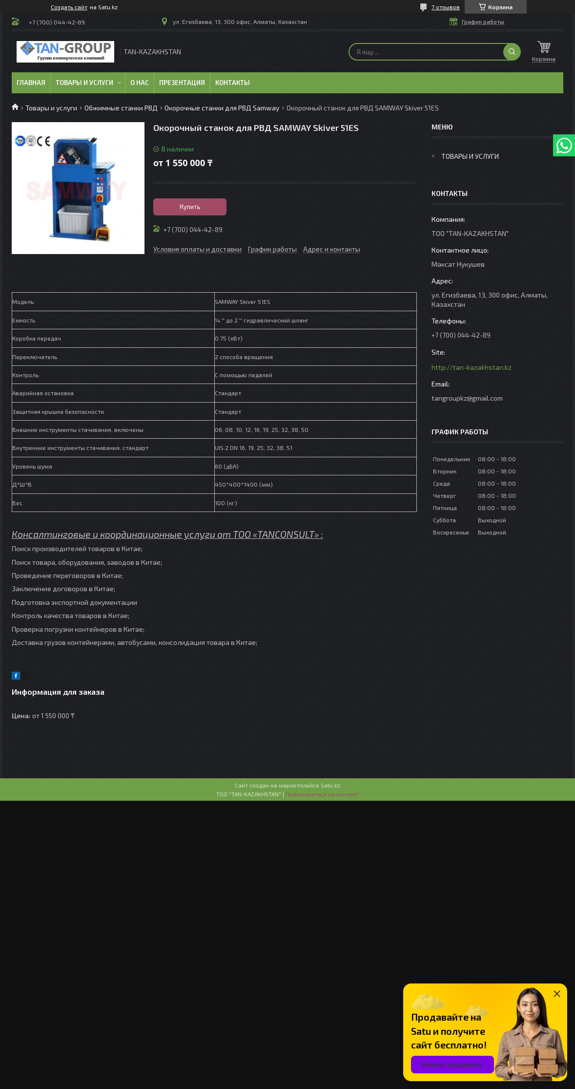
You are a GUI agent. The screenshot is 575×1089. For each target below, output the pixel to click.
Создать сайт (69, 6)
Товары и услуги (84, 82)
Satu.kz (330, 785)
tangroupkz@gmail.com (467, 398)
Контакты (232, 82)
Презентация (182, 82)
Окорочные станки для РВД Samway (221, 108)
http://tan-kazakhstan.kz (471, 367)
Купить (190, 207)
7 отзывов (445, 6)
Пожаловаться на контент (322, 793)
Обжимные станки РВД (121, 108)
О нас (139, 82)
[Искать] (512, 52)
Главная (31, 82)
